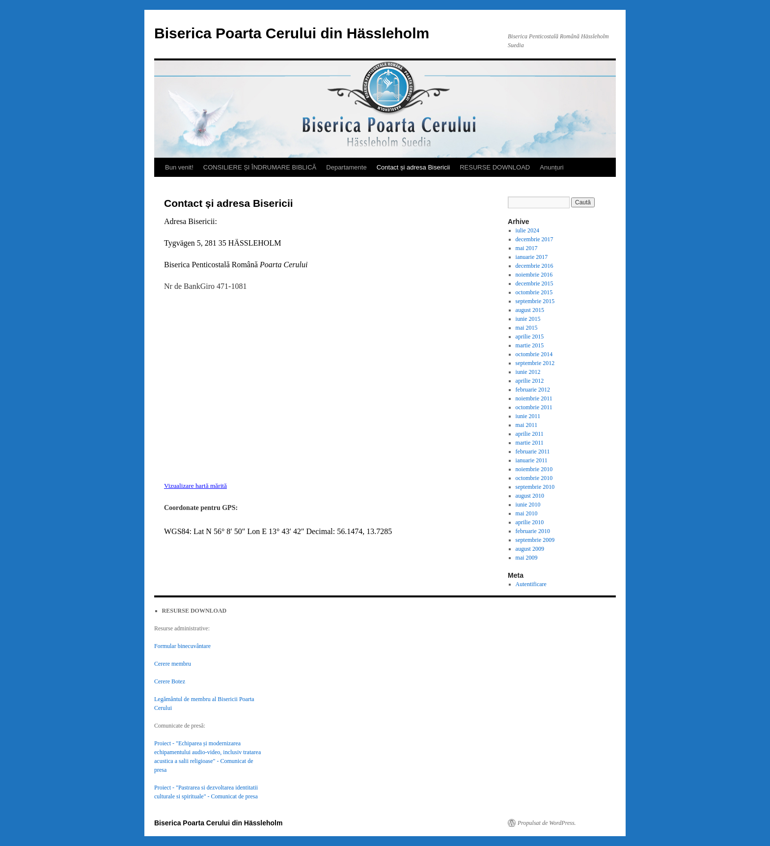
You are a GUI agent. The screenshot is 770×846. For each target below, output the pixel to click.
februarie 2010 (533, 531)
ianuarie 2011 (532, 460)
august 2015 (530, 310)
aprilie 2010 (530, 522)
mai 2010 (527, 513)
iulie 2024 (527, 230)
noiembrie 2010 (534, 469)
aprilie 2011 (530, 433)
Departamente (346, 167)
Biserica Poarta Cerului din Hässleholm (291, 33)
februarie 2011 (533, 451)
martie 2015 (530, 345)
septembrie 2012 (535, 363)
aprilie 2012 (530, 380)
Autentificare (531, 584)
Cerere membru (172, 663)
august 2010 (530, 495)
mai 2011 (527, 425)
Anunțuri (551, 167)
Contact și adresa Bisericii (413, 167)
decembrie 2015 (534, 283)
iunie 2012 (528, 371)
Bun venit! (179, 167)
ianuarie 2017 (532, 257)
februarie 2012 (533, 389)
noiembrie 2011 (534, 398)
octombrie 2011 (534, 407)
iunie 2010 (528, 504)
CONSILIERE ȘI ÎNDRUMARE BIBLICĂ (259, 167)
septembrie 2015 (535, 301)
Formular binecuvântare (182, 646)
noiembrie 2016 (534, 274)
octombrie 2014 (534, 354)
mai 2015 (527, 327)
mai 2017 (527, 248)
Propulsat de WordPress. (547, 822)
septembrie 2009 (535, 539)
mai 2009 (527, 557)
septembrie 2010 (535, 486)
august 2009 (530, 548)
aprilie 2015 (530, 336)
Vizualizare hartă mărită (195, 485)
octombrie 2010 (534, 478)
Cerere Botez (169, 681)
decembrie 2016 (534, 265)
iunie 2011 (528, 416)
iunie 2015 (528, 318)
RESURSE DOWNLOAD (495, 167)
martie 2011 (530, 442)
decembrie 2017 (534, 239)
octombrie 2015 (534, 292)
